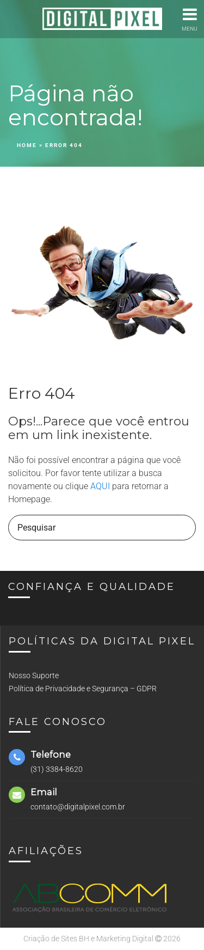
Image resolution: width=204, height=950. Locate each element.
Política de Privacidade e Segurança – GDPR (83, 688)
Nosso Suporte (34, 675)
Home (27, 145)
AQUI (100, 486)
